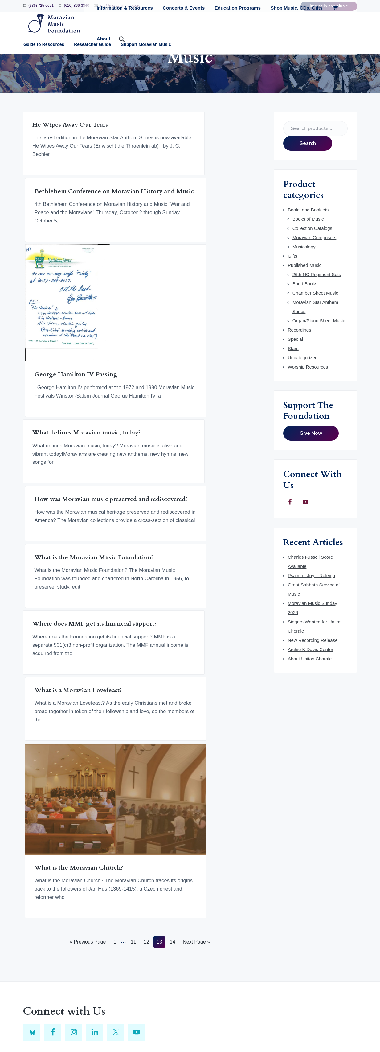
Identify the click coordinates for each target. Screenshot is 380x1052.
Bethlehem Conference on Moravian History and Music (138, 176)
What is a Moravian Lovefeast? (127, 535)
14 (172, 709)
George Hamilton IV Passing (218, 270)
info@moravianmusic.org (120, 5)
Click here (261, 876)
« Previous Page (88, 709)
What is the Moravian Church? (220, 577)
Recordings (299, 369)
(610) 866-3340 (76, 5)
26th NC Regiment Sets (316, 313)
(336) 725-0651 (41, 5)
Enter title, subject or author (163, 881)
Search (308, 182)
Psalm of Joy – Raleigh (311, 614)
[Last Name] (304, 914)
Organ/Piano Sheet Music (318, 359)
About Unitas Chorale (310, 697)
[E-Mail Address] (304, 932)
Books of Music (308, 258)
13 (159, 709)
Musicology (304, 285)
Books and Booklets (308, 248)
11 (133, 709)
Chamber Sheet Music (315, 332)
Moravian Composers (314, 276)
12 (146, 709)
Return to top (172, 1031)
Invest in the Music (329, 6)
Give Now (311, 472)
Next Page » (196, 709)
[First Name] (304, 897)
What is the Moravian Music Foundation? (216, 392)
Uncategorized (303, 396)
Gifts (292, 295)
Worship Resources (308, 406)
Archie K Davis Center (310, 688)
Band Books (304, 322)
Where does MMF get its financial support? (58, 535)
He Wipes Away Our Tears (55, 168)
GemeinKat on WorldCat (162, 928)
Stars (293, 387)
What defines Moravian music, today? (56, 392)
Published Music (304, 304)
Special (295, 378)
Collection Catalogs (312, 267)
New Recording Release (313, 679)
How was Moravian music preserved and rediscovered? (140, 392)
